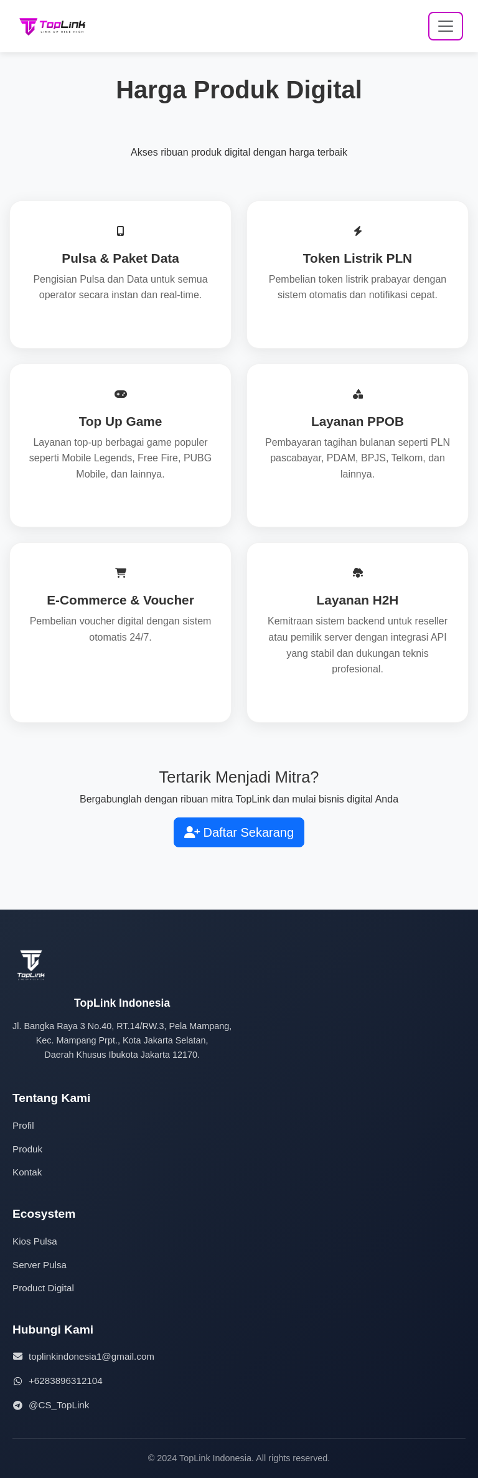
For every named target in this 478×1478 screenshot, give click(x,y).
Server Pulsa (39, 1264)
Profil (23, 1125)
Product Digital (43, 1288)
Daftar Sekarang (239, 832)
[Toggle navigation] (445, 26)
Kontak (27, 1172)
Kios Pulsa (34, 1241)
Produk (27, 1149)
